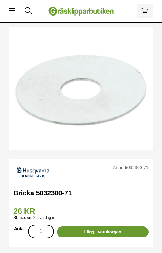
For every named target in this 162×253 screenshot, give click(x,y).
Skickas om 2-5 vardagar (33, 217)
